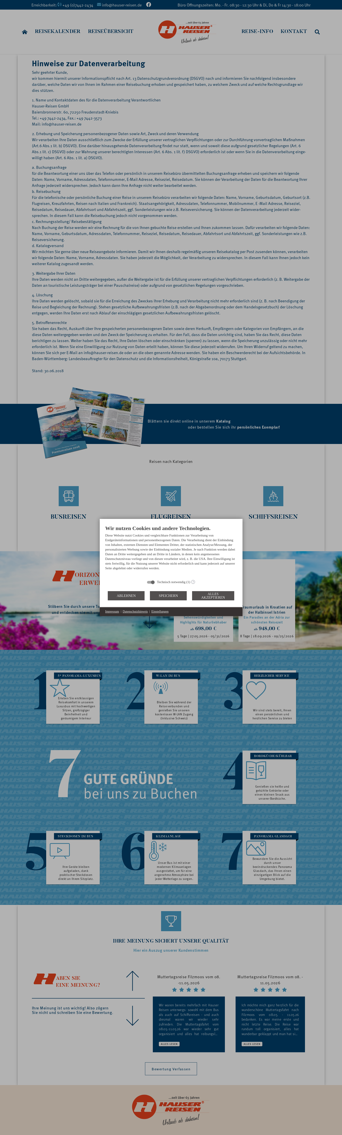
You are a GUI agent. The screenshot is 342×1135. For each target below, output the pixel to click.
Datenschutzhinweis (135, 611)
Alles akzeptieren (213, 595)
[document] (171, 551)
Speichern (168, 596)
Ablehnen (126, 596)
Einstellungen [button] (159, 611)
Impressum (112, 611)
